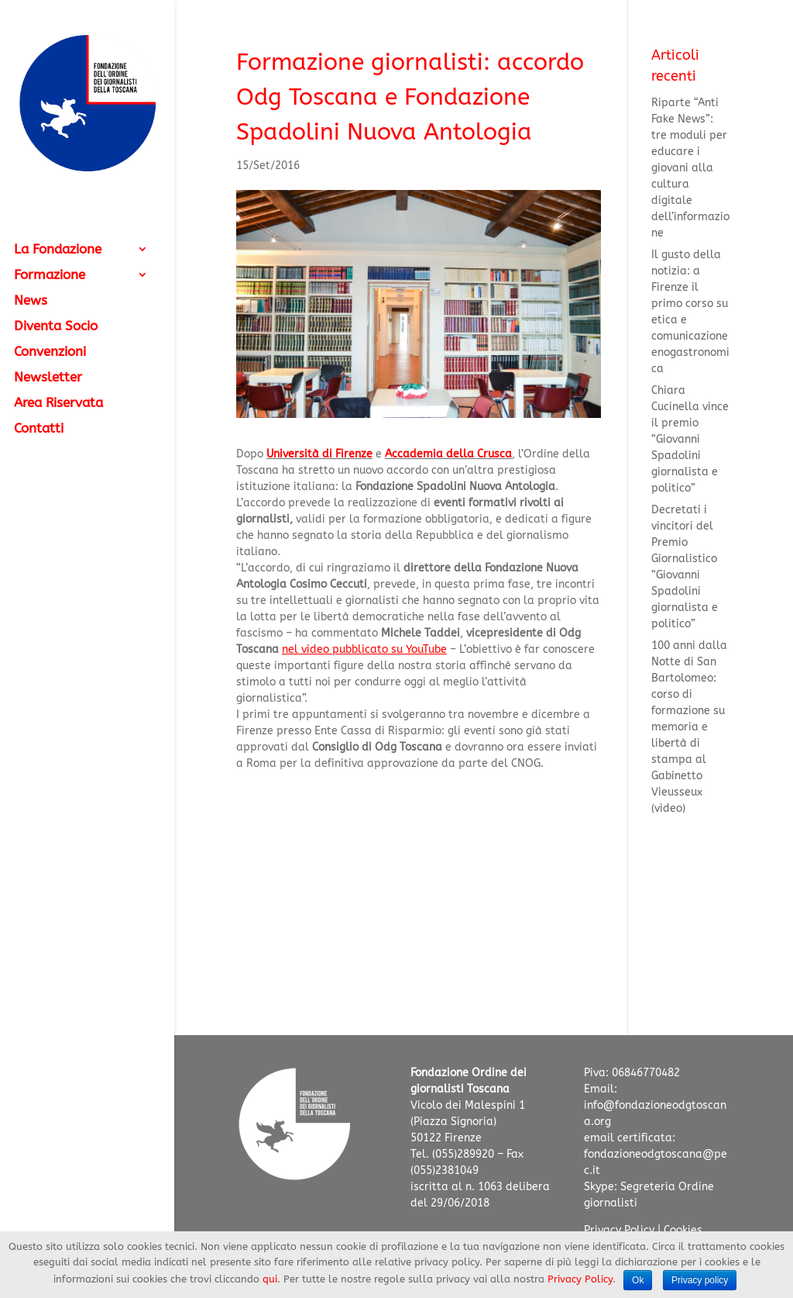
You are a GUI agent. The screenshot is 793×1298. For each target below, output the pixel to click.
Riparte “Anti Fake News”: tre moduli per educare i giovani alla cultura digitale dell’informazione (690, 168)
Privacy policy (699, 1280)
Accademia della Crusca (448, 454)
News (30, 301)
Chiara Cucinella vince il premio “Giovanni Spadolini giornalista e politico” (690, 439)
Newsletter (48, 378)
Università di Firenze (319, 454)
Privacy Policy (619, 1230)
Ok (638, 1280)
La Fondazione (57, 250)
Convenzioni (50, 352)
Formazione (49, 275)
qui (270, 1279)
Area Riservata (58, 403)
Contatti (39, 429)
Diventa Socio (56, 326)
